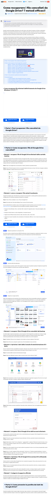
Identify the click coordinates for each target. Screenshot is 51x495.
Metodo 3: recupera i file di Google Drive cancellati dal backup (19, 67)
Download (42, 1)
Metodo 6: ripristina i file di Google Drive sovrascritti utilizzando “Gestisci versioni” (23, 71)
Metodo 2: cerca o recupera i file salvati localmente (19, 65)
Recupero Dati (11, 1)
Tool (24, 1)
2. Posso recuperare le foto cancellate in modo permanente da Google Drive (22, 79)
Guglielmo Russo (10, 13)
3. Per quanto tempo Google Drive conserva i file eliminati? (19, 81)
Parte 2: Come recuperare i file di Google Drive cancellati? (16, 63)
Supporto (30, 1)
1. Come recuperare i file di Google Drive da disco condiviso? (19, 78)
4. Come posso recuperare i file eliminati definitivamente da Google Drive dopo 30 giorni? (24, 82)
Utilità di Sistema (18, 1)
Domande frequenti (9, 77)
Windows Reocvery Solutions (32, 13)
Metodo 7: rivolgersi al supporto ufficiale (15, 72)
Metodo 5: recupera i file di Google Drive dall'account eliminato (19, 70)
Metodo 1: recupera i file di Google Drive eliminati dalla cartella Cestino (21, 64)
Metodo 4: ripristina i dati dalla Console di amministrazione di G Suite (21, 68)
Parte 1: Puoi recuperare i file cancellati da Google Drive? (15, 60)
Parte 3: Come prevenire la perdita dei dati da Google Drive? (16, 74)
